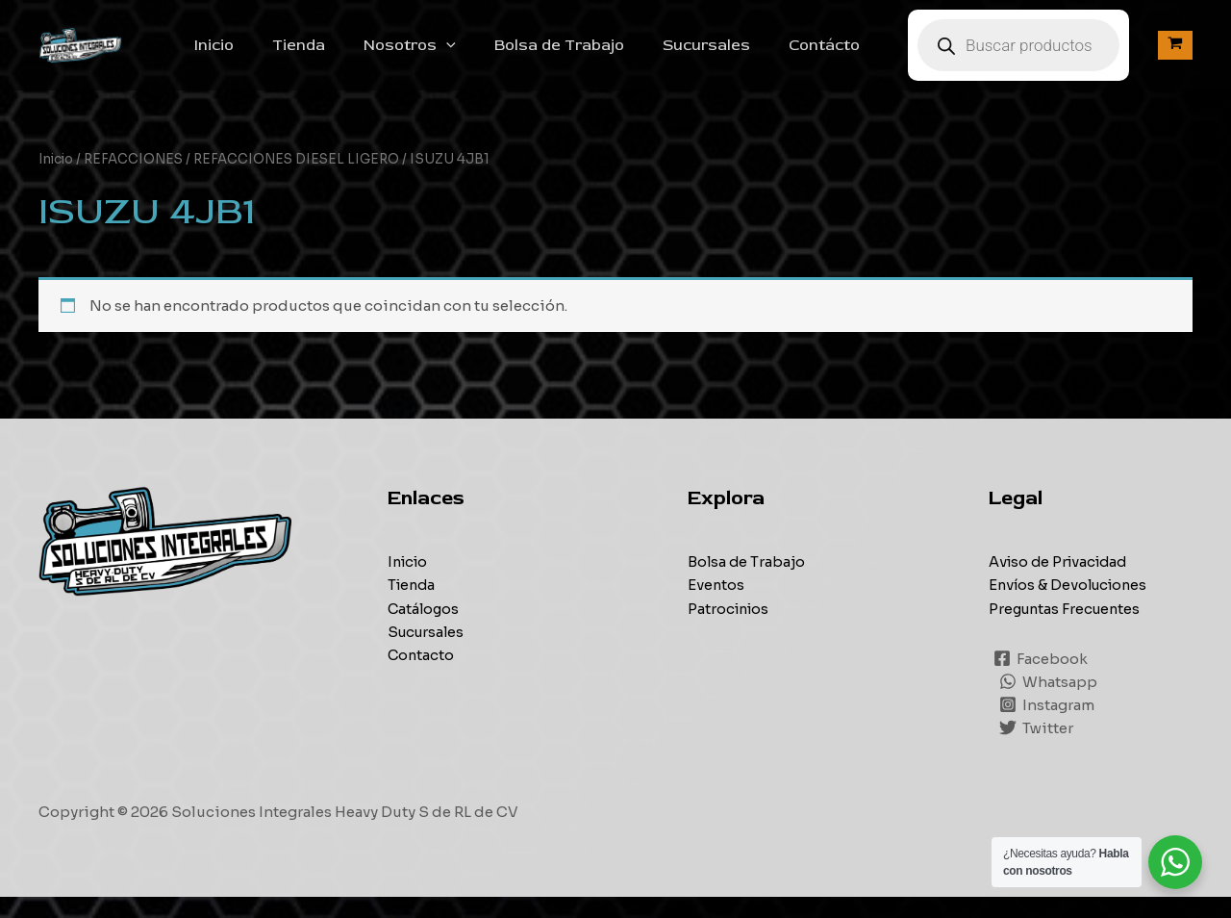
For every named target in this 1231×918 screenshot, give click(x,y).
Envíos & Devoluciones (1071, 606)
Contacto (422, 675)
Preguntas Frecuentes (1067, 629)
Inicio (271, 55)
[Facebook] (1041, 679)
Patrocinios (730, 629)
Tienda (348, 55)
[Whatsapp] (1049, 702)
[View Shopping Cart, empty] (1175, 56)
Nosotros (452, 55)
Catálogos (425, 629)
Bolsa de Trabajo (594, 55)
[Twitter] (1037, 748)
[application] (488, 55)
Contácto (843, 55)
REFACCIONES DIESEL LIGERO (305, 180)
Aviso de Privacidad (1062, 583)
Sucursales (733, 55)
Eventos (716, 606)
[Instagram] (1047, 725)
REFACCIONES (138, 180)
